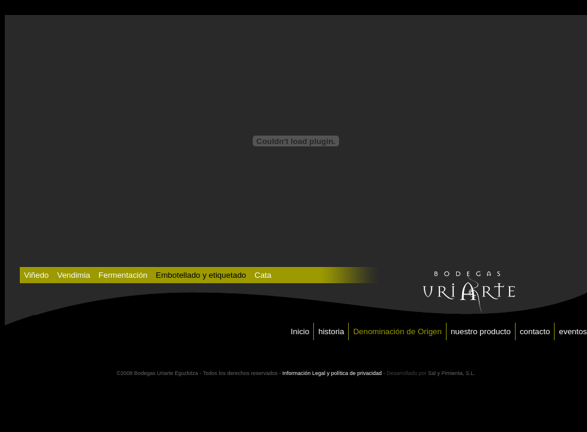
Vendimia (73, 275)
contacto (535, 331)
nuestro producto (481, 331)
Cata (262, 275)
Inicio (299, 331)
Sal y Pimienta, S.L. (451, 373)
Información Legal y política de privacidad (332, 373)
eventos (573, 331)
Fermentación (123, 275)
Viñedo (36, 275)
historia (331, 331)
